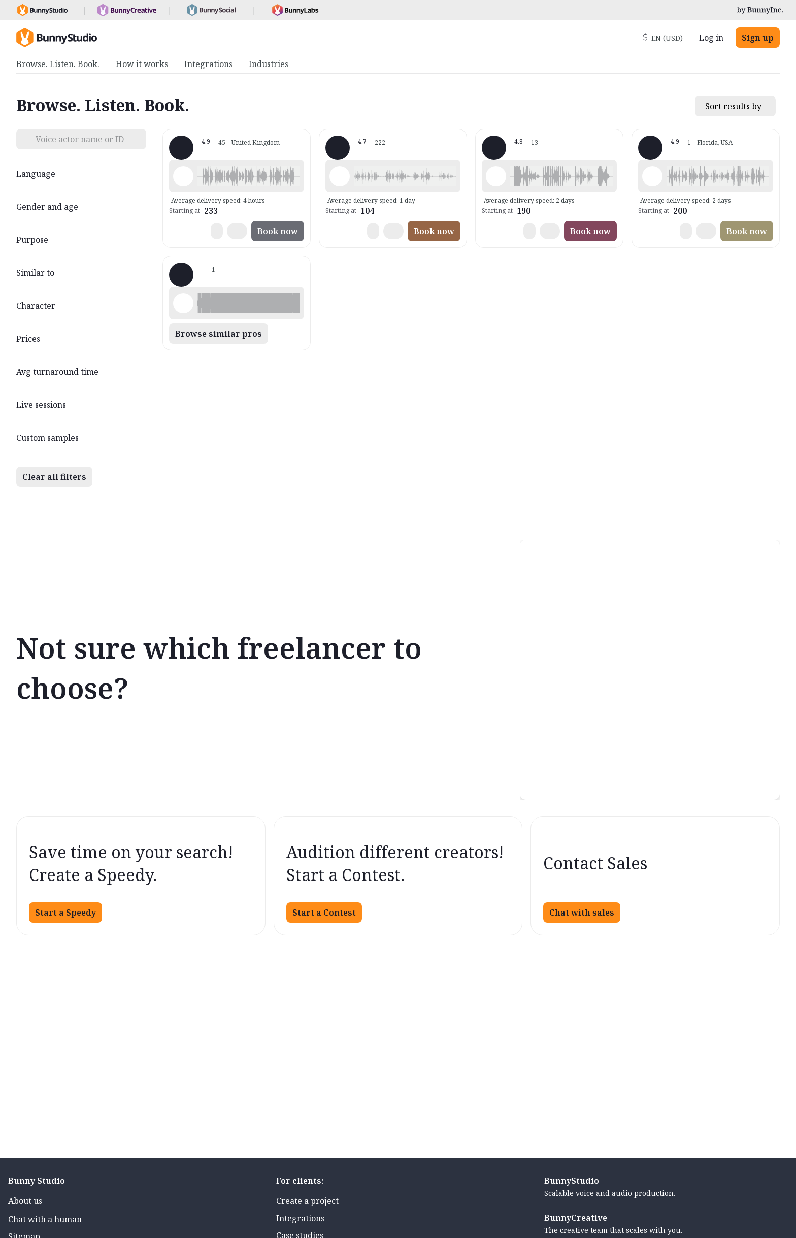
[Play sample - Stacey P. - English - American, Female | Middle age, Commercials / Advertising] (652, 176)
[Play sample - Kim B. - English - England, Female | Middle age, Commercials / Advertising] (183, 176)
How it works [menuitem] (142, 64)
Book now (277, 231)
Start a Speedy (65, 912)
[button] (248, 176)
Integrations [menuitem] (208, 64)
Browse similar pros (218, 333)
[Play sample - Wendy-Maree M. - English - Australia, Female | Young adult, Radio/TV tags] (339, 176)
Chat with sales (581, 912)
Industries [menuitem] (268, 64)
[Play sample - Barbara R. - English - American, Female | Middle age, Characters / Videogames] (496, 176)
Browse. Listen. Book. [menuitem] (58, 64)
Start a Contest (324, 912)
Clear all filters (54, 476)
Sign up (758, 37)
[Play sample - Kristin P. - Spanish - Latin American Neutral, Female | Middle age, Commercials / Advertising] (183, 303)
